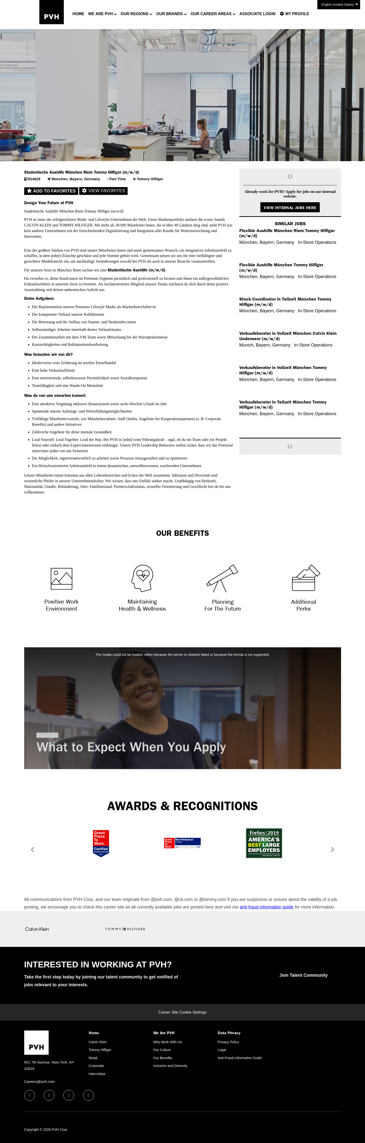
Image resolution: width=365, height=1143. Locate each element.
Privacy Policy (228, 1042)
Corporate (96, 1066)
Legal (222, 1050)
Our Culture (162, 1050)
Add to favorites (51, 191)
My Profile (294, 14)
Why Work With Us (167, 1042)
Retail (93, 1058)
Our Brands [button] (169, 14)
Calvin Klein (98, 1042)
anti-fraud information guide (266, 907)
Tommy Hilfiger (100, 1050)
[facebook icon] (29, 1095)
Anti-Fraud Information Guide (240, 1058)
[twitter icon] (68, 1095)
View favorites (103, 190)
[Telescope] (222, 586)
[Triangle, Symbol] (61, 586)
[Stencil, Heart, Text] (142, 586)
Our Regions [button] (134, 14)
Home (78, 14)
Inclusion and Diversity (170, 1066)
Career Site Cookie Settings (182, 1012)
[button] (31, 850)
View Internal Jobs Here (290, 207)
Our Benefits (162, 1058)
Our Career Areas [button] (211, 14)
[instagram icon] (88, 1095)
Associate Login (257, 14)
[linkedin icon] (49, 1095)
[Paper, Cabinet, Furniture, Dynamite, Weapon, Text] (303, 586)
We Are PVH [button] (100, 14)
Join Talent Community (303, 975)
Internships (97, 1074)
